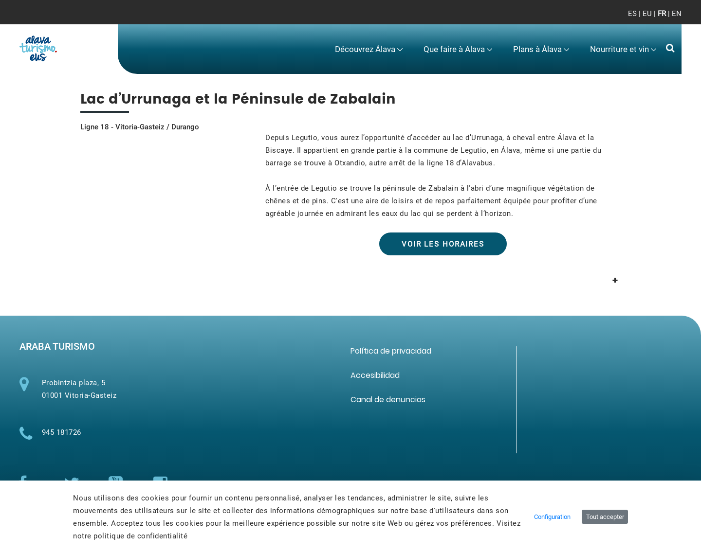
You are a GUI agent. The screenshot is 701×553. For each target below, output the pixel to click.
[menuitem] (368, 49)
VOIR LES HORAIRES (443, 244)
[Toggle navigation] (666, 19)
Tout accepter (605, 516)
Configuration (552, 516)
